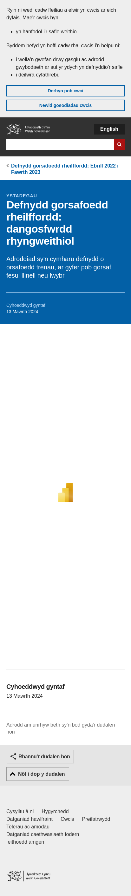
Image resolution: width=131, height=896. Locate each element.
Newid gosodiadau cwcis (65, 105)
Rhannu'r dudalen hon (44, 756)
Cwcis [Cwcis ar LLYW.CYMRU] (67, 819)
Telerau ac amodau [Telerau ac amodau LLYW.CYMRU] (27, 826)
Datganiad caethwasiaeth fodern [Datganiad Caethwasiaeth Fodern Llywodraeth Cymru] (42, 834)
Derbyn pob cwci (65, 90)
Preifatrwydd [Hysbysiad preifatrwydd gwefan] (96, 819)
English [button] (109, 129)
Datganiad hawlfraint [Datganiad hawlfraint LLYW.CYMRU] (29, 819)
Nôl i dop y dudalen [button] (41, 774)
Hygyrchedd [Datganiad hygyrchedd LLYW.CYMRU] (55, 811)
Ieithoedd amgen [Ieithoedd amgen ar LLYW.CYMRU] (25, 842)
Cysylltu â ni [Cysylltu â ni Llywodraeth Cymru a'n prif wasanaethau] (20, 811)
